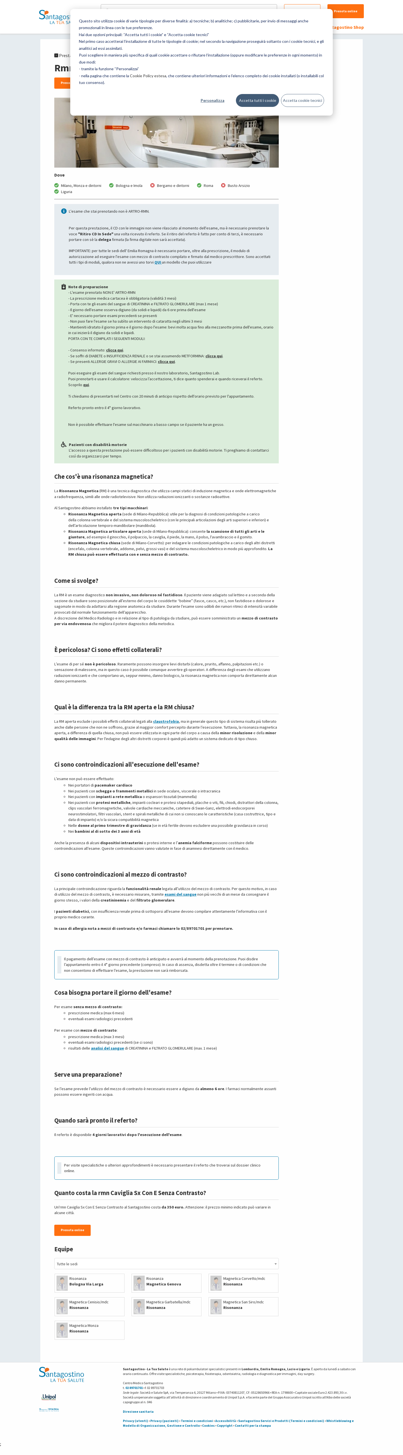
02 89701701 (134, 1388)
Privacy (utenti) (135, 1421)
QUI (158, 262)
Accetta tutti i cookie (257, 100)
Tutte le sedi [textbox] (67, 1263)
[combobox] (166, 1263)
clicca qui (114, 350)
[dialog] (201, 62)
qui (86, 384)
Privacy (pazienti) (164, 1421)
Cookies (208, 1425)
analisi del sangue (107, 1048)
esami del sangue (180, 894)
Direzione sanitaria (138, 1411)
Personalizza (212, 100)
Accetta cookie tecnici (302, 100)
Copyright (225, 1425)
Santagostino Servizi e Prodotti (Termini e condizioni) (281, 1421)
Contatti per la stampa (253, 1425)
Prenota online (345, 11)
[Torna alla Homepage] (60, 16)
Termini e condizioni (197, 1421)
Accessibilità (225, 1421)
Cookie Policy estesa (148, 75)
